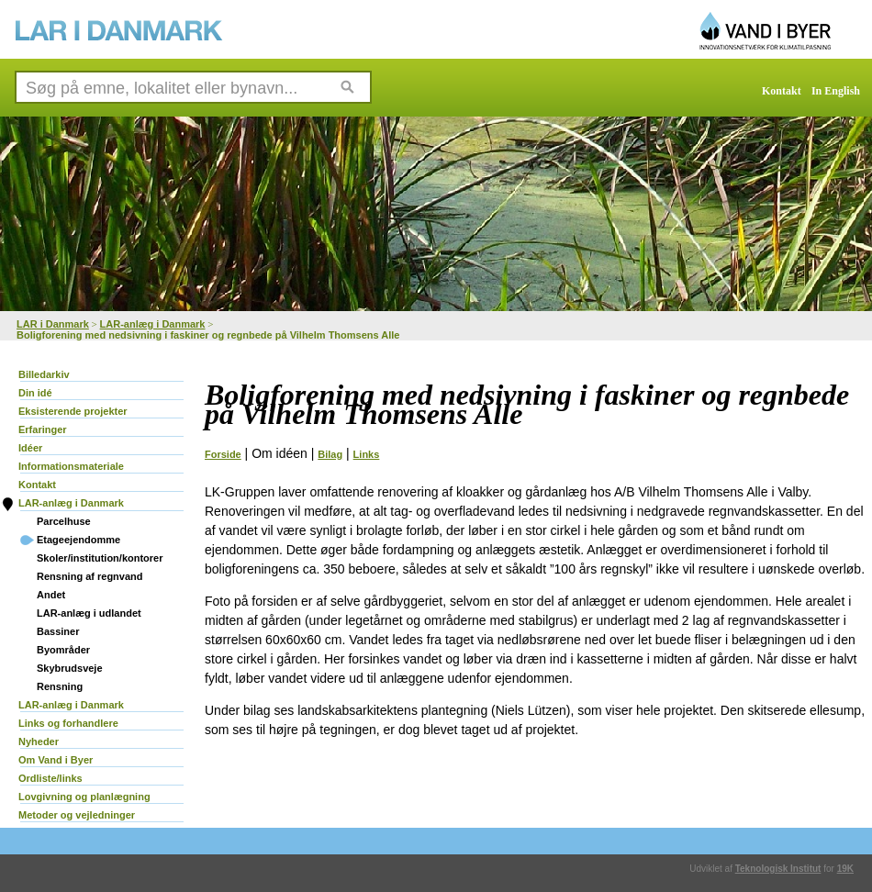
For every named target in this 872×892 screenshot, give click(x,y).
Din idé (35, 392)
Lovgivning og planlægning (84, 796)
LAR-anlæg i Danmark (153, 323)
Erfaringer (42, 429)
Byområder (63, 649)
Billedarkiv (44, 374)
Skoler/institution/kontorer (100, 557)
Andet (51, 594)
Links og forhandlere (68, 723)
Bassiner (58, 631)
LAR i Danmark (53, 323)
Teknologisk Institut (778, 869)
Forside (223, 454)
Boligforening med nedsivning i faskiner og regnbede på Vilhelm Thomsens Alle (208, 334)
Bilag (330, 454)
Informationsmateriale (71, 466)
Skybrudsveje (70, 668)
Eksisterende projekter (73, 411)
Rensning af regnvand (90, 576)
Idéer (30, 447)
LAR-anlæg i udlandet (89, 613)
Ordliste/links (50, 778)
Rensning (60, 686)
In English (835, 90)
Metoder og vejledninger (76, 814)
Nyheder (38, 741)
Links (366, 454)
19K (845, 869)
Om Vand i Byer (55, 759)
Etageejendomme (78, 539)
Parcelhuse (64, 521)
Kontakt (781, 90)
